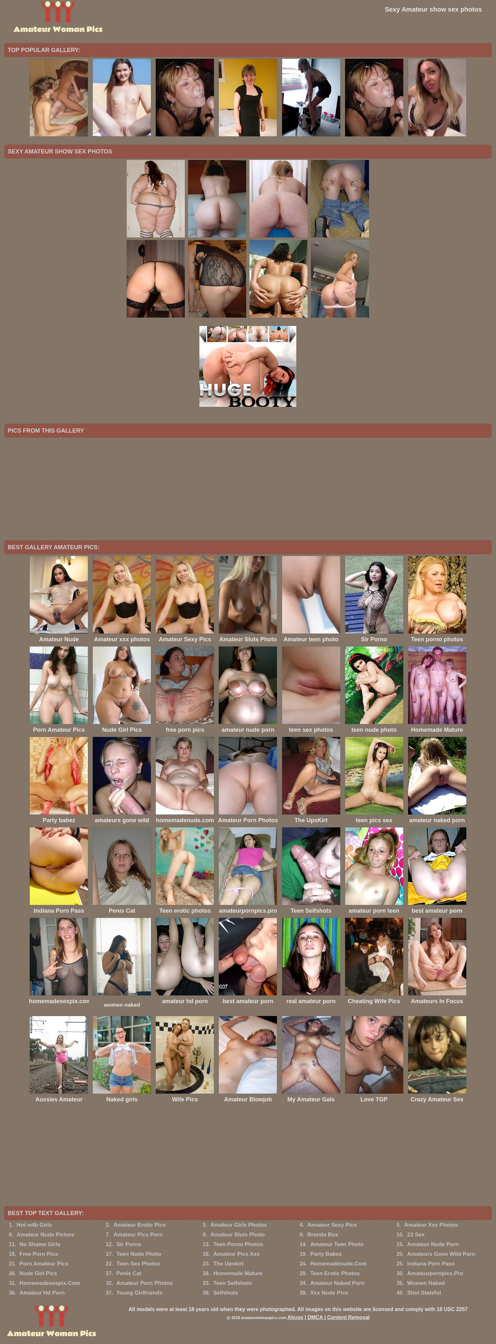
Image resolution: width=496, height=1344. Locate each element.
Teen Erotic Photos (335, 1273)
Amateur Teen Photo (337, 1244)
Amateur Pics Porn (138, 1235)
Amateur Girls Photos (238, 1225)
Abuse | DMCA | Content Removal (328, 1317)
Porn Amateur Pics (43, 1264)
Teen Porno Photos (238, 1244)
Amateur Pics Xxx (236, 1254)
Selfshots (225, 1293)
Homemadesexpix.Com (49, 1283)
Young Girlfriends (139, 1293)
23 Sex (416, 1235)
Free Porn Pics (38, 1254)
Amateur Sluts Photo (237, 1235)
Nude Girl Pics (38, 1273)
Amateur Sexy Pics (332, 1225)
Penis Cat (128, 1273)
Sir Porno (128, 1244)
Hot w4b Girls (34, 1225)
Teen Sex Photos (138, 1264)
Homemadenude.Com (338, 1264)
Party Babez (326, 1254)
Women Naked (426, 1283)
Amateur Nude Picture (45, 1235)
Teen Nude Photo (138, 1254)
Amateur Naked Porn (337, 1283)
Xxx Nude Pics (329, 1293)
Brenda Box (322, 1235)
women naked (122, 1005)
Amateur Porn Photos (144, 1283)
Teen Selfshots (232, 1283)
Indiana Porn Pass (431, 1264)
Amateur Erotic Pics (139, 1225)
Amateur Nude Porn (433, 1244)
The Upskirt (228, 1264)
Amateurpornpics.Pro (435, 1273)
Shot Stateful (424, 1293)
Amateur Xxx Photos (431, 1225)
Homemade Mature (237, 1273)
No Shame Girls (39, 1244)
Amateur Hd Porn (42, 1293)
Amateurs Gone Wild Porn (441, 1254)
